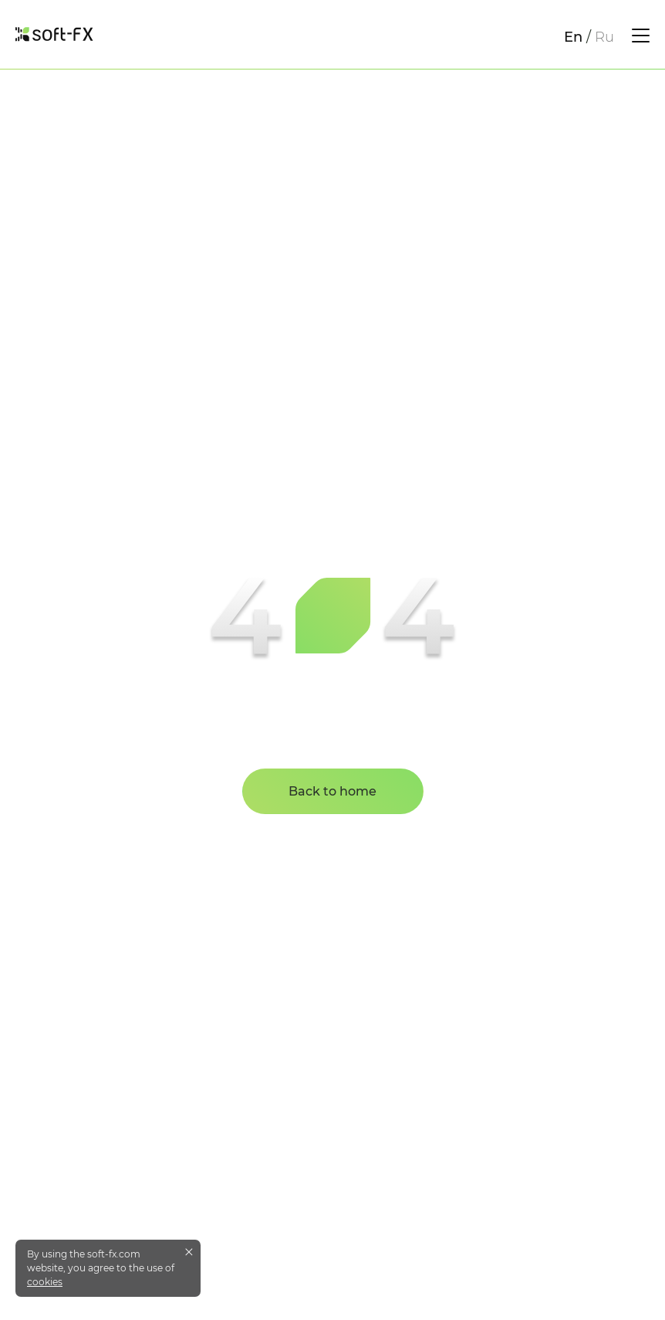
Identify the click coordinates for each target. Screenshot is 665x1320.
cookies (44, 1282)
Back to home (332, 791)
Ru (604, 37)
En (573, 37)
